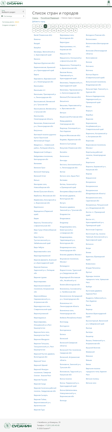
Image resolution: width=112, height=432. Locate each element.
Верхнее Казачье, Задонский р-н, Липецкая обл (44, 270)
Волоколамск (91, 39)
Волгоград (64, 322)
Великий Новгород (41, 172)
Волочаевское (91, 58)
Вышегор (89, 336)
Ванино (37, 59)
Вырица (89, 309)
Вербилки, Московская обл (45, 196)
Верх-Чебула (39, 247)
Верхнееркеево (40, 281)
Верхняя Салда (40, 384)
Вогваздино (64, 266)
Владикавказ (65, 218)
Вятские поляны (92, 379)
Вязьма (89, 360)
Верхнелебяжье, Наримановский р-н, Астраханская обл (42, 299)
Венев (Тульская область (44, 191)
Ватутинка (38, 130)
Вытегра (89, 332)
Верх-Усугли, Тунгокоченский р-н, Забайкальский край (42, 240)
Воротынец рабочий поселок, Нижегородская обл (96, 155)
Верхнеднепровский (42, 256)
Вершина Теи (65, 54)
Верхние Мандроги (41, 339)
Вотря (88, 248)
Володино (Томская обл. (95, 35)
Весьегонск (64, 101)
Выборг (89, 286)
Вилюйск (63, 152)
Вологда (63, 400)
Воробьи (89, 115)
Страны (35, 18)
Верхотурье (64, 42)
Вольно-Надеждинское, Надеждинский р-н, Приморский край (95, 99)
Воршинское (91, 178)
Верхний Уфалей (40, 365)
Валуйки (37, 47)
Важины (37, 39)
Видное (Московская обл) (70, 135)
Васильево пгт (39, 90)
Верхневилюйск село (42, 251)
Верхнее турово (40, 277)
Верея (36, 218)
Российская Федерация (50, 18)
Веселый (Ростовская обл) (70, 97)
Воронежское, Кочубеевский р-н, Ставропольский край (95, 126)
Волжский (64, 338)
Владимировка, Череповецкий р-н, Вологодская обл (67, 240)
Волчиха (89, 70)
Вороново (90, 141)
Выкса (88, 305)
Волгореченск (65, 330)
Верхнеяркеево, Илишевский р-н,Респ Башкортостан (42, 325)
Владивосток (65, 214)
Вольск (89, 106)
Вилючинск (64, 156)
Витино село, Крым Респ (70, 176)
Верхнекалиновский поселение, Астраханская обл (44, 289)
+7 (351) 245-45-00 (52, 425)
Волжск (63, 334)
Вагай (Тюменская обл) (43, 35)
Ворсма (89, 174)
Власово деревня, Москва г (71, 254)
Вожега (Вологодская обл (70, 284)
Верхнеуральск (40, 318)
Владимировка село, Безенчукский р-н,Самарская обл (68, 230)
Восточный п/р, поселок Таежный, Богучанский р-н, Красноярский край (97, 237)
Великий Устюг (40, 176)
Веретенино (39, 207)
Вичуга (63, 203)
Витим (62, 172)
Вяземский (90, 352)
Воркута (89, 111)
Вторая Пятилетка (93, 268)
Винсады (63, 160)
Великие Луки (39, 167)
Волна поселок (66, 379)
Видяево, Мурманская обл (70, 139)
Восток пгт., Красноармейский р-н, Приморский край (95, 222)
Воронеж (89, 119)
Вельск (36, 180)
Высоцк (89, 328)
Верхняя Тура (39, 410)
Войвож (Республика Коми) (71, 318)
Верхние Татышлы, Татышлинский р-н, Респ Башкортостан (44, 346)
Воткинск (90, 244)
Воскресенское (92, 186)
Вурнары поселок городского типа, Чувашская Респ (97, 279)
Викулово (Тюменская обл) (70, 148)
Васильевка (38, 86)
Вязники (89, 356)
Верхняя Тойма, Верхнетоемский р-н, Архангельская (42, 402)
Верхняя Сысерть (41, 395)
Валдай (37, 43)
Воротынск (90, 162)
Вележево (38, 163)
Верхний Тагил (40, 361)
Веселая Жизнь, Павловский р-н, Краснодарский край (68, 75)
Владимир (64, 222)
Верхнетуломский (41, 313)
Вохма (88, 252)
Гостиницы (12, 16)
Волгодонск (64, 326)
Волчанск (90, 66)
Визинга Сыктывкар (68, 144)
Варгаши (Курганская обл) (44, 63)
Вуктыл (89, 272)
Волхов (89, 62)
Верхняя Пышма (40, 380)
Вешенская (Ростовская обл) (71, 117)
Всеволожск (90, 264)
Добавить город (38, 21)
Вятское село (91, 383)
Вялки (88, 364)
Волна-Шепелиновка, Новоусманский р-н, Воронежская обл (68, 393)
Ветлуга (63, 113)
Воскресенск (91, 182)
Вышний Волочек (93, 348)
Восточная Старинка (94, 229)
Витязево (63, 180)
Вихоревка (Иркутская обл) (70, 191)
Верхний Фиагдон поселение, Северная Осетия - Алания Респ (42, 372)
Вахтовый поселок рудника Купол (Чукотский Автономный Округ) (45, 137)
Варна (36, 74)
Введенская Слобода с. (43, 152)
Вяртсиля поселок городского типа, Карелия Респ (96, 371)
